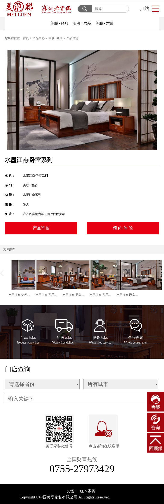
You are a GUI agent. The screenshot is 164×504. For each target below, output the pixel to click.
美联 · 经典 (59, 23)
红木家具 (87, 491)
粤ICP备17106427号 (127, 497)
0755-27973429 (82, 468)
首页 (26, 38)
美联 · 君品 (82, 23)
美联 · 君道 (104, 23)
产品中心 (39, 38)
